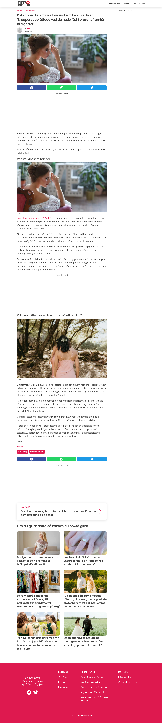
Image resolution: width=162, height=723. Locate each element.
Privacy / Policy (126, 677)
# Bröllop (23, 451)
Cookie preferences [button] (128, 682)
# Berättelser (37, 451)
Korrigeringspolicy (90, 682)
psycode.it (63, 687)
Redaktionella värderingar (95, 687)
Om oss (62, 677)
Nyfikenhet (114, 3)
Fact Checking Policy (92, 677)
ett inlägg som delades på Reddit (34, 218)
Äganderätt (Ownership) (94, 692)
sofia (28, 29)
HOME (19, 10)
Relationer (139, 3)
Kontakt (62, 682)
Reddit (20, 446)
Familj (127, 3)
